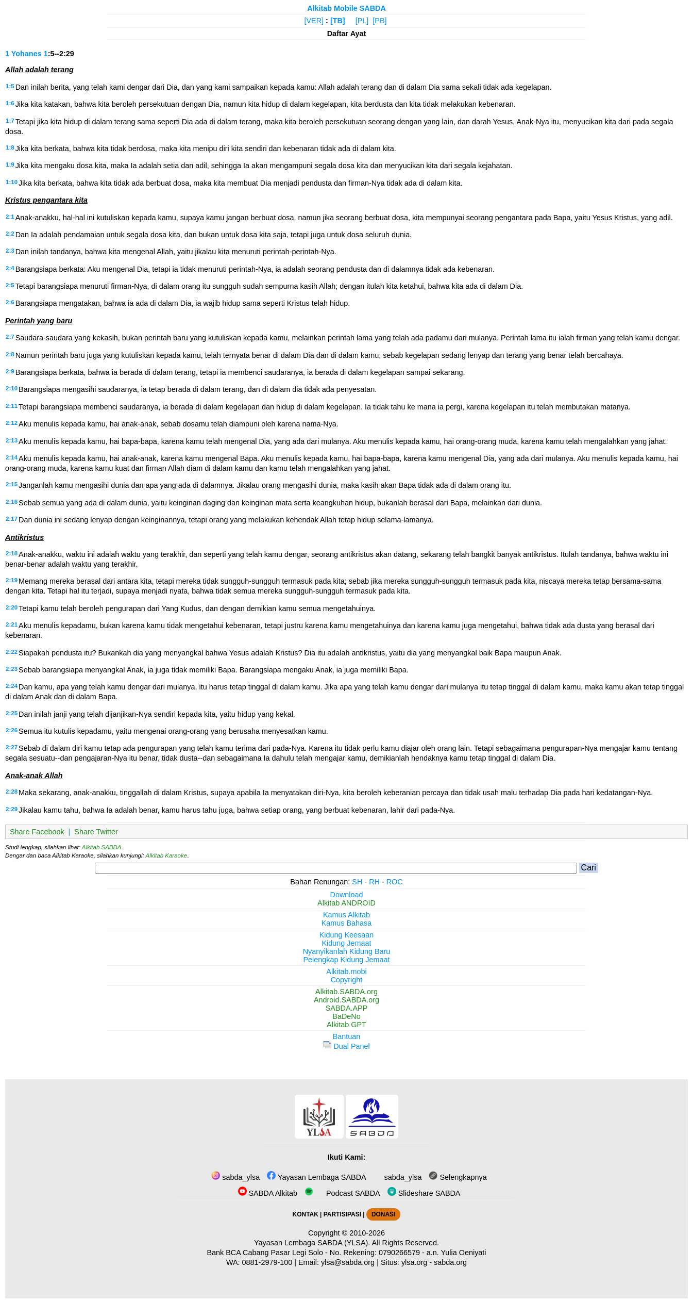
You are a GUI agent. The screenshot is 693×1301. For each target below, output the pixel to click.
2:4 (10, 268)
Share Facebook (37, 832)
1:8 (10, 147)
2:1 (10, 216)
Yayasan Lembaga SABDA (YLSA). (312, 1243)
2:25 (12, 713)
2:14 (12, 457)
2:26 (12, 730)
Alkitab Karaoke (167, 855)
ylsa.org (414, 1262)
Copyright (347, 980)
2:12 (12, 423)
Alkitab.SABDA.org (346, 991)
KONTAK (305, 1214)
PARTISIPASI (342, 1214)
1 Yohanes (23, 54)
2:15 (12, 484)
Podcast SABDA (342, 1193)
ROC (394, 882)
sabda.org (450, 1262)
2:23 (12, 669)
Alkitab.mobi (346, 971)
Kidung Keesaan (346, 935)
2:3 (10, 251)
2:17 (12, 519)
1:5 (10, 86)
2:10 (12, 388)
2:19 (12, 580)
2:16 (12, 502)
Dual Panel (346, 1046)
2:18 (12, 553)
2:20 (12, 607)
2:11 (12, 406)
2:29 (12, 809)
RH (374, 882)
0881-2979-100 (267, 1262)
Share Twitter (96, 832)
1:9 (10, 164)
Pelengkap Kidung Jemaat (346, 960)
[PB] (379, 21)
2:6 (10, 302)
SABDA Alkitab (267, 1193)
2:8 (10, 354)
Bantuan (347, 1036)
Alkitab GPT (346, 1024)
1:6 (10, 103)
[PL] (362, 21)
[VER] (314, 21)
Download (346, 895)
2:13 (12, 440)
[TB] (337, 21)
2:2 (10, 233)
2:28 (12, 791)
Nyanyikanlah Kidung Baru (347, 951)
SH (357, 882)
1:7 (10, 121)
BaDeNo (346, 1016)
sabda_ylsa (235, 1177)
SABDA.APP (347, 1008)
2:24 (12, 686)
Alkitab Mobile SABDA (346, 8)
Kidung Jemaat (346, 943)
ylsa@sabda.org (348, 1262)
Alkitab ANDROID (346, 903)
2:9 (10, 371)
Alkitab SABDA (102, 847)
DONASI (383, 1214)
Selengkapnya (457, 1177)
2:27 (12, 747)
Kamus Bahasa (347, 923)
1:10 (12, 182)
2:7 (10, 337)
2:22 (12, 652)
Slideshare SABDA (424, 1193)
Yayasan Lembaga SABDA (316, 1177)
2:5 (10, 285)
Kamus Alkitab (346, 915)
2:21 (12, 624)
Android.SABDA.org (346, 1000)
